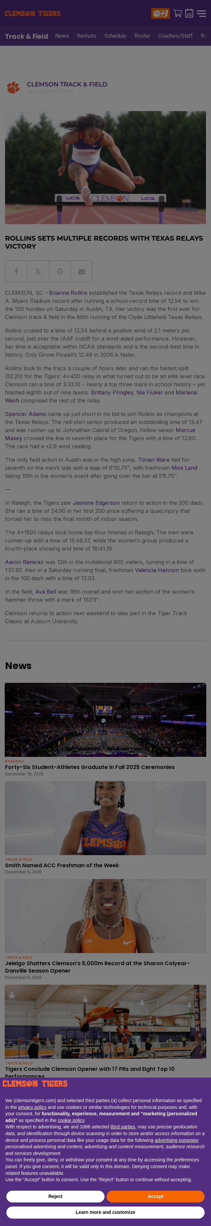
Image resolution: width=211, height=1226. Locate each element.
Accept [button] (156, 1196)
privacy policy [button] (32, 1107)
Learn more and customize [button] (105, 1212)
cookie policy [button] (71, 1120)
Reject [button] (55, 1196)
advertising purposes (176, 1140)
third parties (123, 1126)
